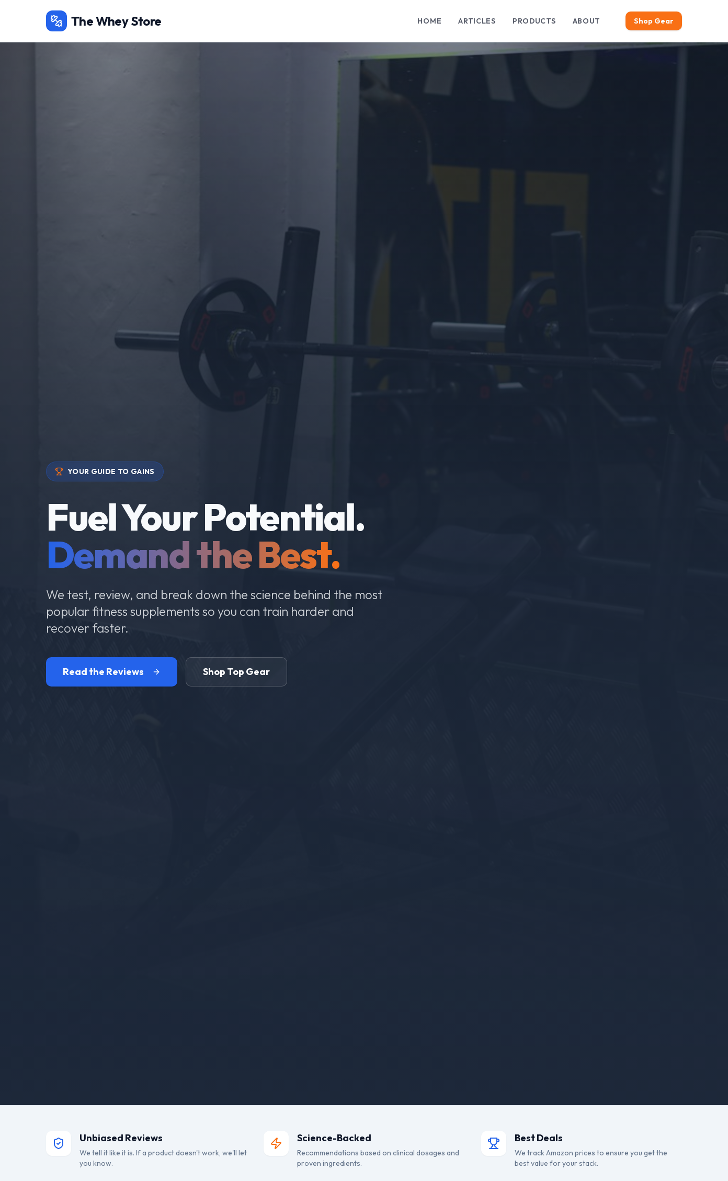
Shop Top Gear (236, 672)
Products (534, 21)
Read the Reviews (112, 672)
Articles (477, 21)
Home (429, 21)
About (587, 21)
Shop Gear (654, 21)
